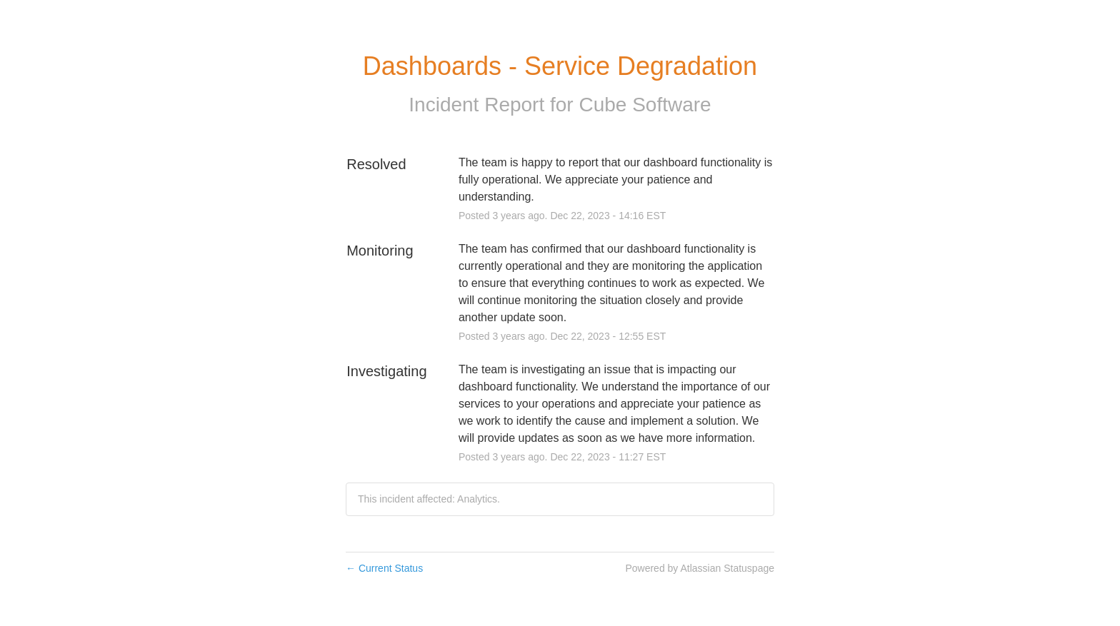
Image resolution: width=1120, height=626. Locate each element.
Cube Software (645, 105)
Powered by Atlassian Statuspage (699, 568)
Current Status (384, 568)
